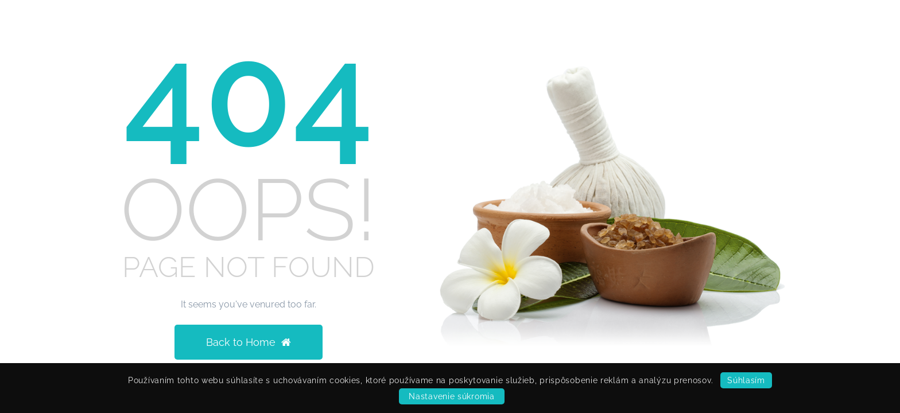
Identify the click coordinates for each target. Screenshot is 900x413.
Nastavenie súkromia (451, 396)
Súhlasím (746, 380)
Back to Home (248, 342)
